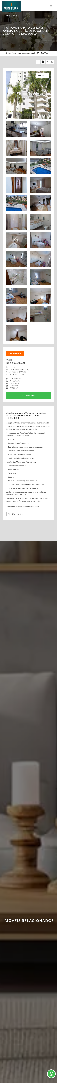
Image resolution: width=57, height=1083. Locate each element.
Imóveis (7, 53)
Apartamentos (23, 53)
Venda (14, 53)
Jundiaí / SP (35, 53)
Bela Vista (44, 53)
